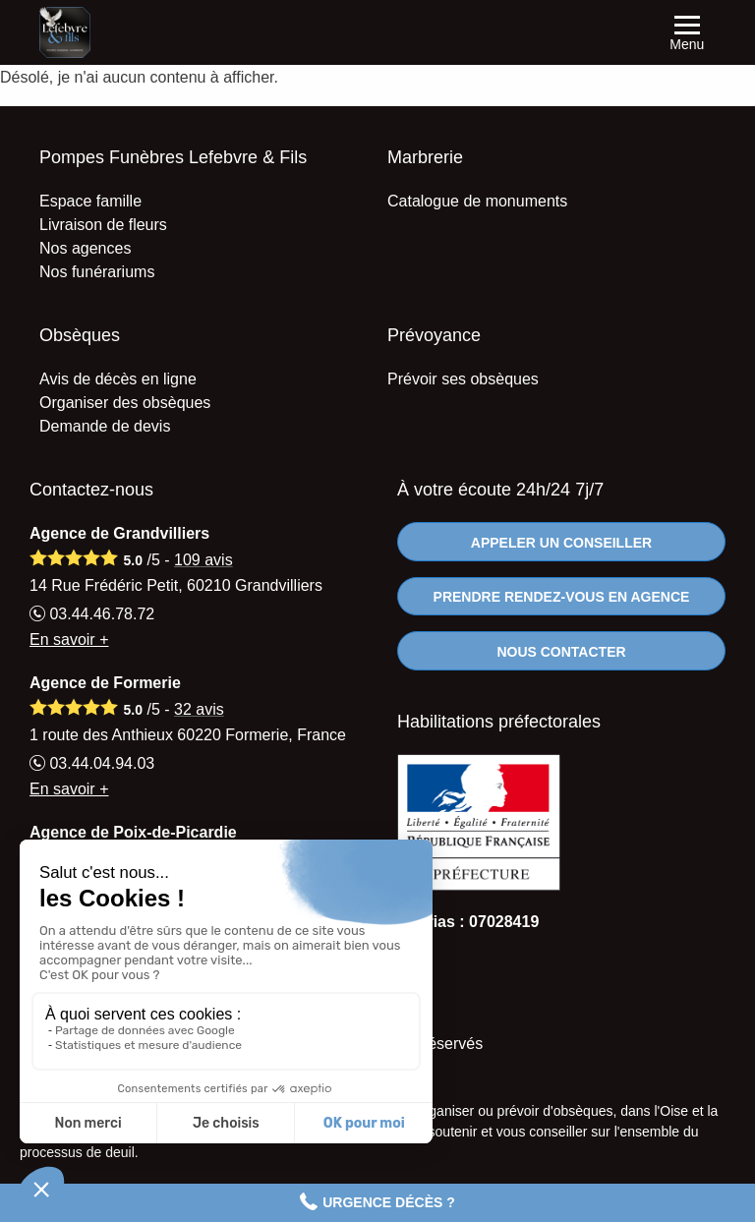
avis (203, 560)
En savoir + (68, 639)
